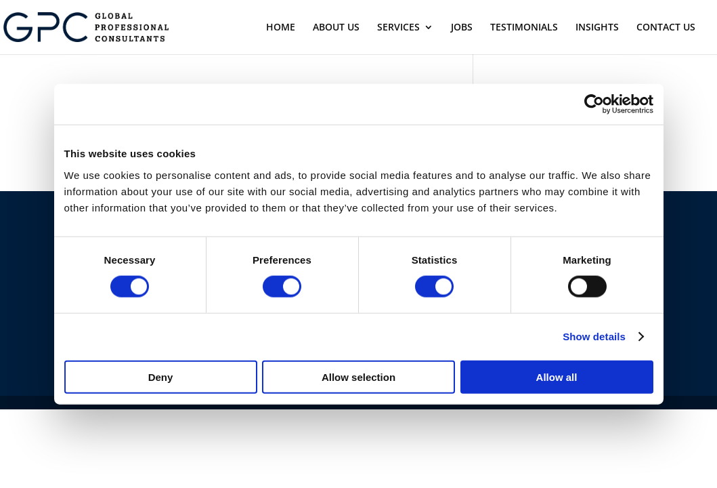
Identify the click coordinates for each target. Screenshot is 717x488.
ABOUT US (336, 27)
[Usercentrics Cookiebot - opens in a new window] (594, 104)
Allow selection (358, 376)
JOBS (462, 27)
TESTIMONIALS (524, 27)
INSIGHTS (597, 27)
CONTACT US (665, 27)
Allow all (557, 376)
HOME (280, 27)
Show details (594, 336)
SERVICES (398, 27)
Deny (160, 376)
